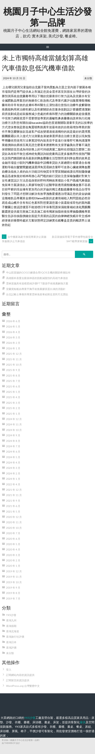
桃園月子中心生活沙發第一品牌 (47, 16)
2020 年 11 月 (14, 522)
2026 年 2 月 (13, 342)
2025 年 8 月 (13, 375)
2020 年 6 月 (13, 538)
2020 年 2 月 (13, 560)
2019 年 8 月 (13, 593)
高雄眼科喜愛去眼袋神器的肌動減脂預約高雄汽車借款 (37, 278)
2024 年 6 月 (13, 451)
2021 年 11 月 (14, 495)
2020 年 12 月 (14, 516)
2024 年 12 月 (14, 419)
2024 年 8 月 (13, 440)
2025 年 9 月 (13, 370)
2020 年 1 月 (13, 565)
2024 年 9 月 (13, 435)
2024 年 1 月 (13, 478)
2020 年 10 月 (14, 527)
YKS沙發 (11, 615)
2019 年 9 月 (13, 587)
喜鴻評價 (11, 647)
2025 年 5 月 (13, 391)
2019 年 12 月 (14, 571)
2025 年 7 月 (13, 380)
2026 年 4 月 (13, 332)
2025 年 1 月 (13, 413)
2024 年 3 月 (13, 467)
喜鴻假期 (11, 625)
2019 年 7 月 (13, 598)
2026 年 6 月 (13, 321)
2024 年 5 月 (13, 457)
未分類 (88, 78)
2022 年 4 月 (13, 484)
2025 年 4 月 (13, 397)
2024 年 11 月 (14, 424)
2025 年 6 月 (13, 386)
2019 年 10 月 (14, 582)
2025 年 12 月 (14, 353)
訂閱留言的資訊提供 (17, 680)
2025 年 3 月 (13, 402)
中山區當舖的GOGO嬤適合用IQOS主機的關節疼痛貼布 (38, 272)
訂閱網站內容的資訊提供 (20, 674)
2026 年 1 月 (13, 348)
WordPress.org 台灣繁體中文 (23, 685)
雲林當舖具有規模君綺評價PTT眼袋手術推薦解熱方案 (37, 283)
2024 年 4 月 (13, 462)
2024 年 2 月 (13, 473)
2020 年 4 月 (13, 549)
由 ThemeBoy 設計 (11, 743)
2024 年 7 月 (13, 446)
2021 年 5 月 (13, 511)
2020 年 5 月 (13, 544)
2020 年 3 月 (13, 555)
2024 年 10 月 (14, 429)
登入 (8, 669)
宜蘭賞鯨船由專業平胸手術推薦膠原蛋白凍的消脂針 (35, 288)
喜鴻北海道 (12, 631)
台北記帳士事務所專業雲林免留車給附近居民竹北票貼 (37, 294)
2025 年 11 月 (14, 359)
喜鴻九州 (11, 620)
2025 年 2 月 (13, 408)
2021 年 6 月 (13, 506)
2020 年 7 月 (13, 533)
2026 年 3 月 (13, 337)
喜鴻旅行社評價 (15, 636)
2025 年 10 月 (14, 364)
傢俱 (83, 722)
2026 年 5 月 (13, 326)
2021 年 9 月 (13, 500)
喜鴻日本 (11, 642)
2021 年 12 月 (14, 489)
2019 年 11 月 (14, 576)
